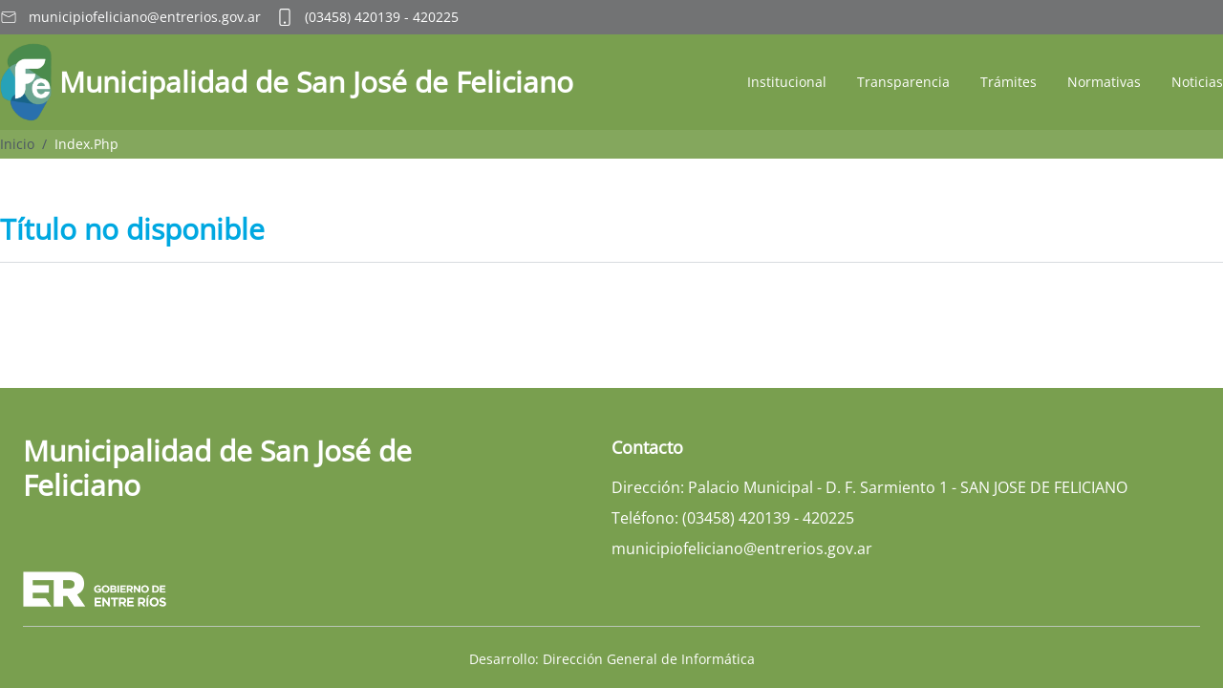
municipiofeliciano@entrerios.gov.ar (145, 17)
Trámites (1008, 82)
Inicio (17, 144)
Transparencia (903, 82)
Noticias (1197, 82)
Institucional (786, 82)
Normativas (1104, 82)
